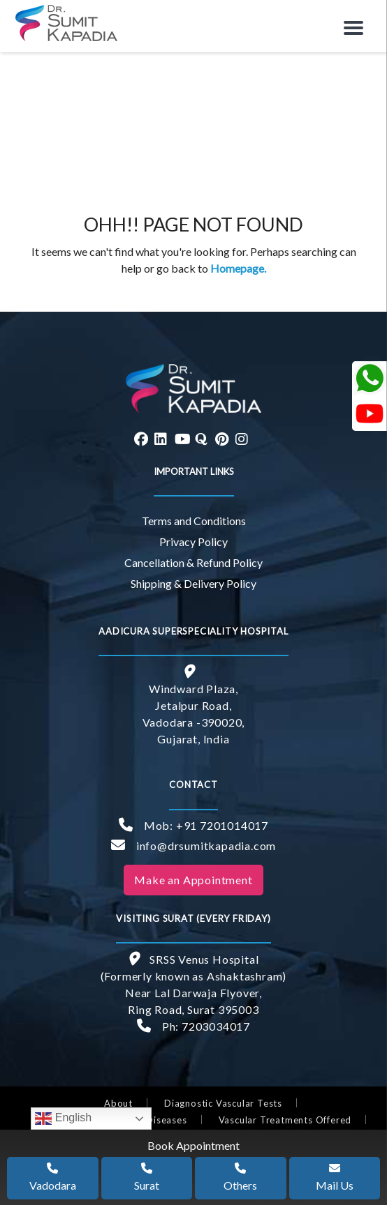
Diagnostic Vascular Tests (223, 1103)
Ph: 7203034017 (193, 1026)
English (63, 1118)
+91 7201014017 (222, 825)
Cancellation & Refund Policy (193, 562)
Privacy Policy (193, 541)
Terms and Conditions (194, 520)
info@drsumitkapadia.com (193, 845)
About (118, 1103)
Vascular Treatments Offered (285, 1120)
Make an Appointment (193, 879)
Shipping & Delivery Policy (193, 583)
